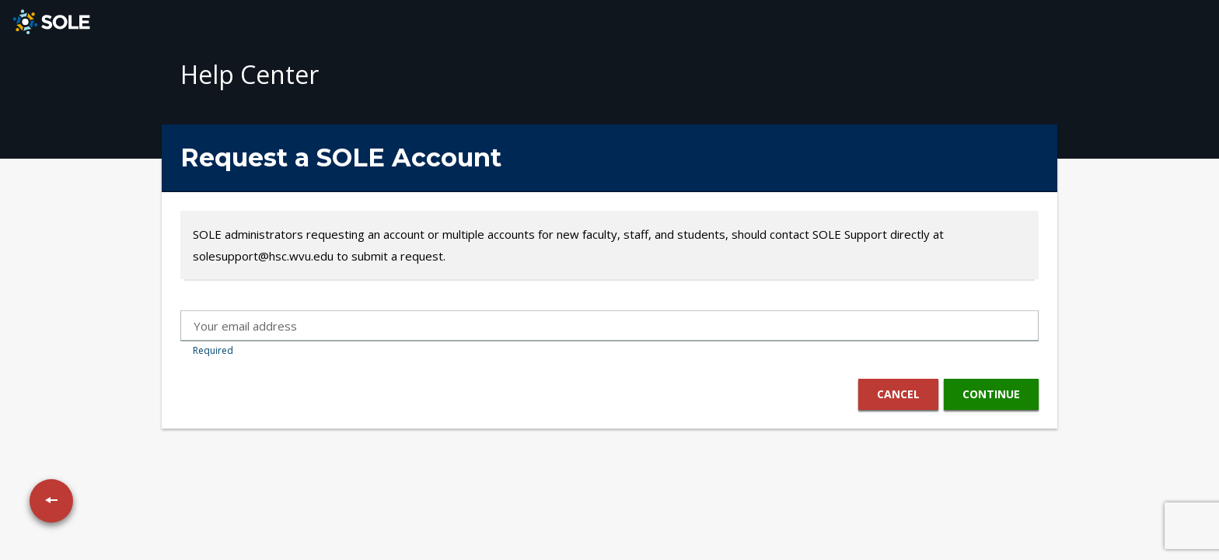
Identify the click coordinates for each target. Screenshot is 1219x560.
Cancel (897, 394)
